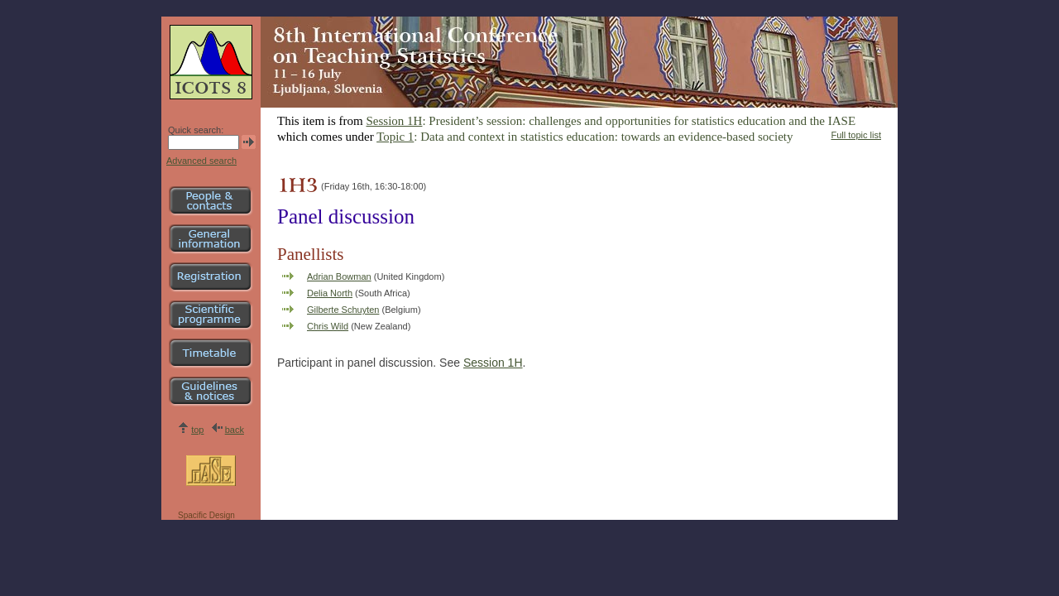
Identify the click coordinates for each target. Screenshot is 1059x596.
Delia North (329, 293)
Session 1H (395, 120)
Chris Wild (327, 326)
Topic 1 (395, 136)
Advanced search (201, 161)
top (197, 430)
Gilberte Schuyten (343, 310)
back (234, 430)
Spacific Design (206, 515)
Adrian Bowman (339, 276)
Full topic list (856, 135)
